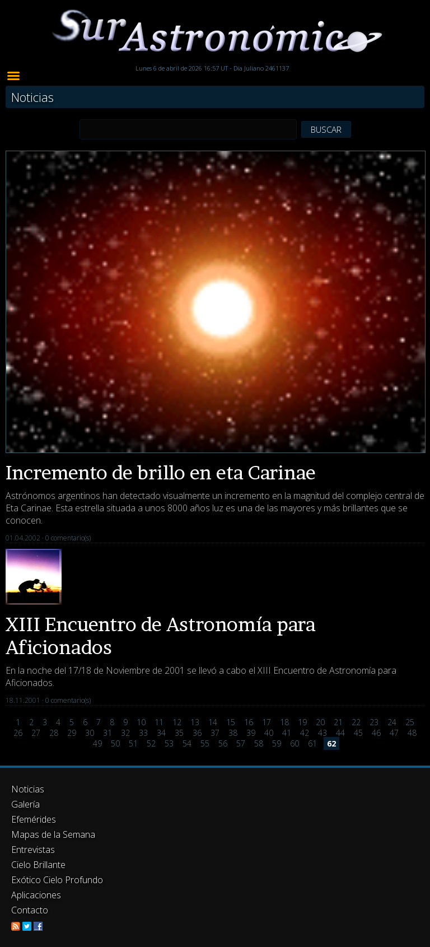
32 (125, 732)
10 (141, 722)
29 (71, 732)
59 (276, 743)
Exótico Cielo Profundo (57, 880)
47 (394, 732)
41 (286, 732)
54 (187, 743)
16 (248, 722)
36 (197, 732)
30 (89, 732)
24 (391, 722)
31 (107, 732)
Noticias (27, 789)
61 (312, 743)
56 (222, 743)
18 (284, 722)
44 (340, 732)
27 (35, 732)
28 (53, 732)
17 (266, 722)
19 (302, 722)
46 (376, 732)
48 (412, 732)
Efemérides (33, 819)
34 (161, 732)
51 (133, 743)
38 (232, 732)
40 (268, 732)
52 (151, 743)
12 (176, 722)
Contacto (29, 910)
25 (409, 722)
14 (212, 722)
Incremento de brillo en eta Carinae (161, 472)
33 (143, 732)
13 (194, 722)
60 (294, 743)
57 (240, 743)
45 (358, 732)
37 (215, 732)
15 (230, 722)
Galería (25, 804)
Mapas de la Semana (53, 834)
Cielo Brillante (38, 865)
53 (169, 743)
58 (258, 743)
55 (204, 743)
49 (97, 743)
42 (304, 732)
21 (338, 722)
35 (179, 732)
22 (356, 722)
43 (322, 732)
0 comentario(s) (68, 538)
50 (115, 743)
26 (17, 732)
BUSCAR (326, 129)
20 (320, 722)
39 (250, 732)
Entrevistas (33, 849)
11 (159, 722)
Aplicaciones (36, 895)
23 (374, 722)
